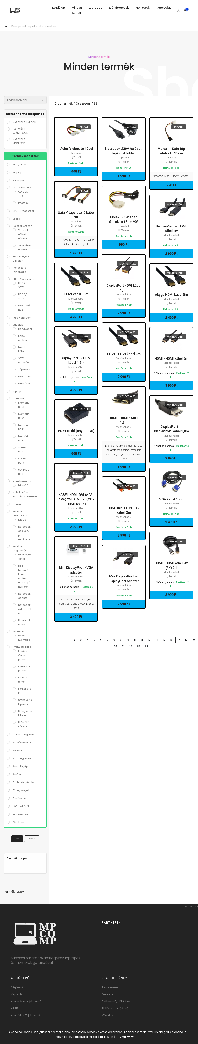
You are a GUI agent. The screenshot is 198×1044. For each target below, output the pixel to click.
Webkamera (20, 822)
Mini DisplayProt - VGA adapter (76, 570)
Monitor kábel (23, 349)
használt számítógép (21, 131)
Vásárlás (107, 1015)
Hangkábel (25, 328)
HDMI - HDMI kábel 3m (124, 354)
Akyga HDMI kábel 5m (171, 295)
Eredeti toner (22, 679)
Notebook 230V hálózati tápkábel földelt (123, 151)
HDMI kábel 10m (76, 294)
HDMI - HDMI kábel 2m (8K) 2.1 (171, 565)
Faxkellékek (24, 691)
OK (17, 838)
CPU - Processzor (23, 210)
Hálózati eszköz (22, 225)
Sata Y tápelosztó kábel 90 (76, 215)
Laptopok (95, 7)
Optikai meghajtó (23, 734)
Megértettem (127, 1037)
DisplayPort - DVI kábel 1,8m (123, 287)
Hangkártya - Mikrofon (21, 258)
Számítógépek (119, 7)
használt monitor (19, 141)
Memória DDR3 (23, 427)
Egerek (17, 218)
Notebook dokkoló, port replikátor (24, 533)
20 (114, 646)
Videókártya (20, 814)
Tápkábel (24, 369)
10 (127, 640)
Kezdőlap (58, 7)
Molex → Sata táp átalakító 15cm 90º (123, 219)
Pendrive (18, 750)
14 (157, 640)
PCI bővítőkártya (22, 742)
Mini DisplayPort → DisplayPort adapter (123, 578)
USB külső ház (24, 307)
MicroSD (23, 485)
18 (188, 640)
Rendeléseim (110, 987)
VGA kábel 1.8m (171, 499)
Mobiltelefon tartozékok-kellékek (25, 494)
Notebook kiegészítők (20, 548)
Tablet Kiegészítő (23, 782)
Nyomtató (19, 631)
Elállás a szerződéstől (115, 1008)
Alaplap (17, 172)
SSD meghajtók (22, 758)
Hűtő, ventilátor (22, 317)
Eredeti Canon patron (22, 655)
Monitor (17, 504)
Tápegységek (21, 790)
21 (123, 646)
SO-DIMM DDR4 (24, 472)
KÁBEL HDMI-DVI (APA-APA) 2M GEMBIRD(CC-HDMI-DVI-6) (76, 499)
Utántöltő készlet (23, 724)
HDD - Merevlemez (24, 279)
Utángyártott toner (25, 713)
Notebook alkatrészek (20, 513)
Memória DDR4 (23, 438)
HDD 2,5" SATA (23, 285)
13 (149, 640)
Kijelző (22, 519)
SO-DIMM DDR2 (24, 449)
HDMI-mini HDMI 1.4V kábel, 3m (124, 510)
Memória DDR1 (23, 404)
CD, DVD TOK (23, 193)
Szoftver (18, 774)
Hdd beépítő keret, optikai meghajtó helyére (24, 576)
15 (165, 640)
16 (172, 640)
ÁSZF (14, 1008)
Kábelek (18, 324)
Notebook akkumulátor (24, 609)
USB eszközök (21, 806)
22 (130, 646)
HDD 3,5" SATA (23, 296)
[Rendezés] (25, 100)
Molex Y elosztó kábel (76, 149)
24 (147, 646)
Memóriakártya (22, 481)
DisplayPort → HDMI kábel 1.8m (76, 360)
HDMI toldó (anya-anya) (76, 431)
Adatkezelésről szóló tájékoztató (94, 1037)
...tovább (123, 458)
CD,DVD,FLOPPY (22, 187)
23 (139, 646)
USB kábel (24, 376)
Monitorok (143, 7)
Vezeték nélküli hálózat (23, 234)
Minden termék (77, 10)
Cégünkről (17, 987)
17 (180, 640)
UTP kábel (24, 383)
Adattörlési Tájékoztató (25, 1015)
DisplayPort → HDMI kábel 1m (171, 228)
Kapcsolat (163, 7)
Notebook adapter (24, 595)
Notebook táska (24, 622)
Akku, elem (19, 164)
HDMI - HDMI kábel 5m (171, 358)
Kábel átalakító (23, 338)
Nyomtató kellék (22, 646)
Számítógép (20, 766)
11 (134, 640)
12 (142, 640)
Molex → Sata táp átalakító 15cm (171, 151)
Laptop (17, 391)
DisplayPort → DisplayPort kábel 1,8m (171, 429)
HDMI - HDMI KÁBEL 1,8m (124, 420)
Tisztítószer (19, 798)
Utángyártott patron (25, 702)
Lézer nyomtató (24, 637)
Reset (32, 838)
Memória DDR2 (23, 416)
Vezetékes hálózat (24, 247)
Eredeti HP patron (24, 668)
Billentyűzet (19, 180)
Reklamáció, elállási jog (116, 1001)
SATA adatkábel (24, 360)
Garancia (107, 994)
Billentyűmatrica (24, 556)
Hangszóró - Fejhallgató (20, 270)
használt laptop (24, 122)
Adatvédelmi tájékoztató (26, 1001)
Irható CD (24, 203)
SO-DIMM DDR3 (24, 460)
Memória (18, 398)
